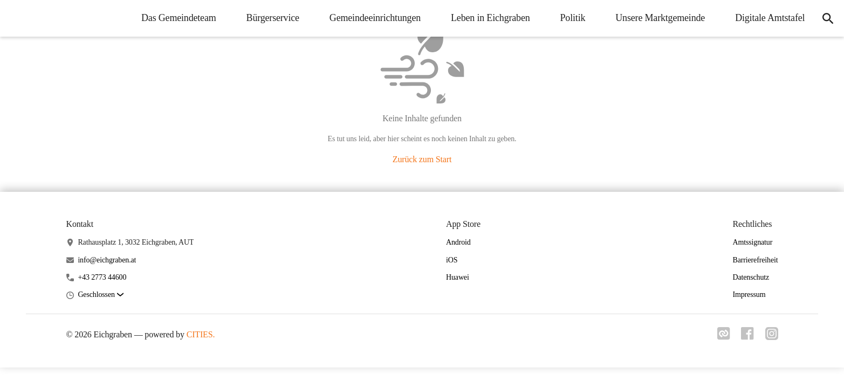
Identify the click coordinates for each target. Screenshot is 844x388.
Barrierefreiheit (755, 260)
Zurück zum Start (422, 159)
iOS (451, 260)
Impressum (748, 294)
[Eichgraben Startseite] (16, 18)
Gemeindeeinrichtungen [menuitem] (370, 17)
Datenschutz (750, 277)
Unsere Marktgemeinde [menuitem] (656, 17)
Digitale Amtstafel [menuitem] (766, 17)
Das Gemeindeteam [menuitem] (175, 17)
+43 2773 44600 (102, 277)
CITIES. (201, 334)
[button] (100, 295)
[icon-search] (825, 18)
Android (458, 242)
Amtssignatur (752, 242)
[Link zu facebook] (745, 336)
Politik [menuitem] (568, 17)
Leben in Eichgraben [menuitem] (486, 17)
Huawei (457, 277)
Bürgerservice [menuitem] (268, 17)
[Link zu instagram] (771, 336)
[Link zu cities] (719, 336)
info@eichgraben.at (107, 260)
